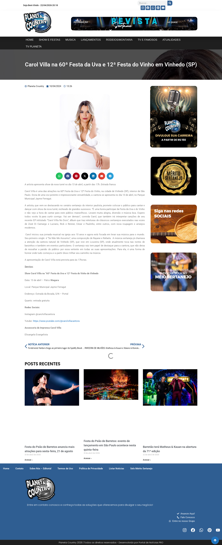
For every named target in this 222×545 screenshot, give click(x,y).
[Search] (169, 3)
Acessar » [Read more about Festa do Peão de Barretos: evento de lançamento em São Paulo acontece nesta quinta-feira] (88, 458)
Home (6, 468)
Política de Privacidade (91, 468)
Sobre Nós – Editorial (40, 468)
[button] (59, 176)
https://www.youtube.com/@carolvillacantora (56, 321)
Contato (19, 468)
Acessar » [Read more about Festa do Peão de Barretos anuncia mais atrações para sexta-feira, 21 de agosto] (29, 460)
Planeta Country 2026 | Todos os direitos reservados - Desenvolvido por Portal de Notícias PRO (111, 542)
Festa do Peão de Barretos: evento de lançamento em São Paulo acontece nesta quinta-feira (110, 445)
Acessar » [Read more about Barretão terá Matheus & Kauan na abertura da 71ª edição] (147, 460)
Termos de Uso (65, 468)
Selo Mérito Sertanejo (141, 468)
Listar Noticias (116, 468)
